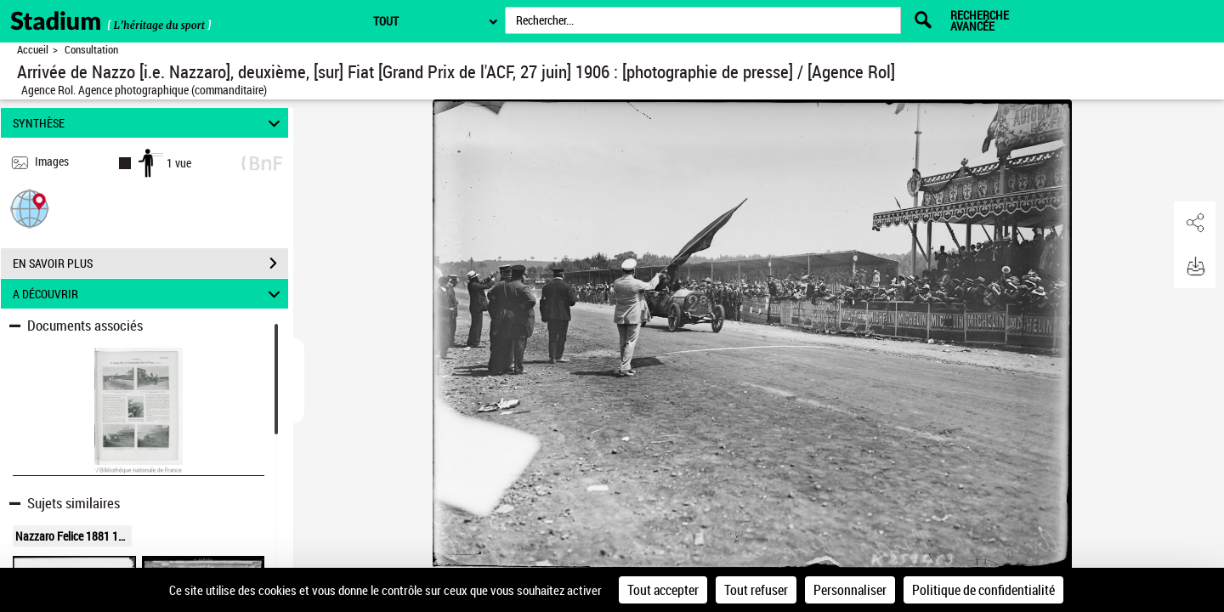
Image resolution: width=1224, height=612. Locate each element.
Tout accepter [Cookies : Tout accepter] (663, 590)
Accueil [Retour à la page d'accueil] (32, 49)
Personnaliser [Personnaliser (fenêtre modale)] (850, 590)
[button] (29, 208)
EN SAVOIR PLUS (150, 263)
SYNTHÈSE (149, 123)
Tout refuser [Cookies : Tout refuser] (756, 590)
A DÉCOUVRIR (149, 294)
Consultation (91, 49)
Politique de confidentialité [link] (983, 590)
